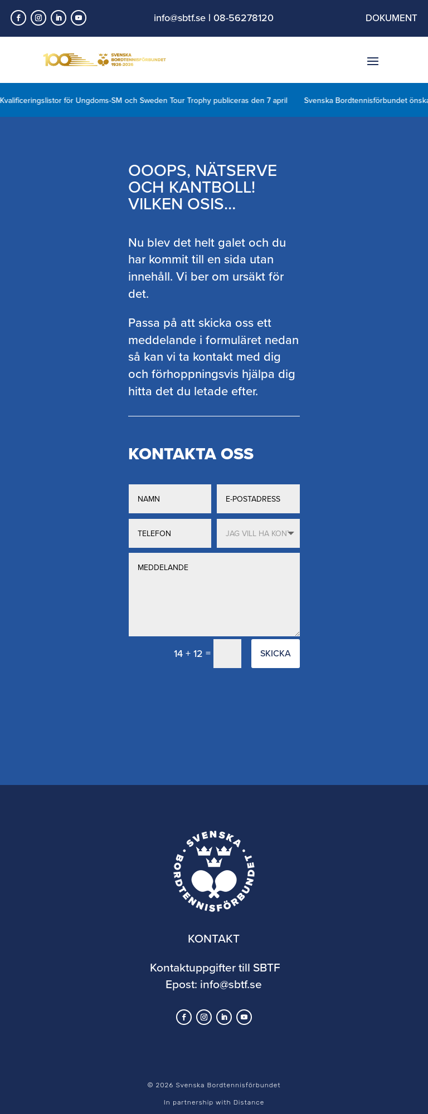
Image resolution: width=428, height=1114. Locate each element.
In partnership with (214, 1102)
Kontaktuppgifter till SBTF (215, 967)
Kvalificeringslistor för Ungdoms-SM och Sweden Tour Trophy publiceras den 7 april (150, 100)
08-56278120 (243, 17)
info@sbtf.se (180, 17)
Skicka (275, 653)
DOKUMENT (391, 17)
